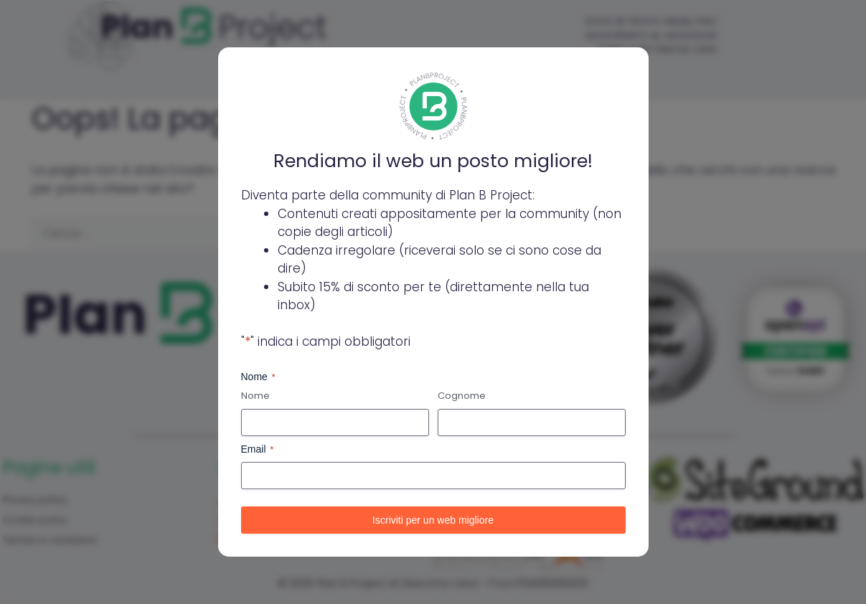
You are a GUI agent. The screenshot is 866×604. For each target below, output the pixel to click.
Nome (255, 396)
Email (257, 449)
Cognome (462, 396)
